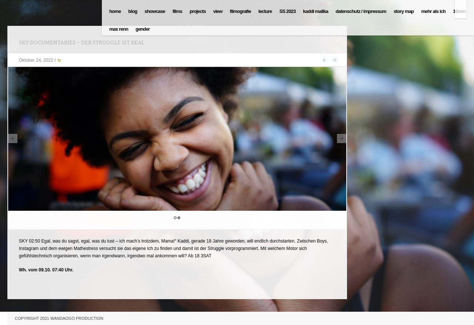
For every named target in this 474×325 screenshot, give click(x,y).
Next (341, 138)
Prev (12, 138)
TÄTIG (334, 60)
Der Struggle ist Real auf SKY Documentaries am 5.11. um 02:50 (324, 60)
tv (59, 60)
